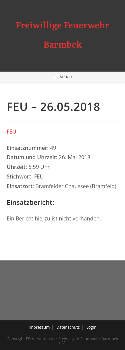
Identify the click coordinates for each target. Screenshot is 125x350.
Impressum (39, 327)
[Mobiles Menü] (63, 77)
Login (91, 327)
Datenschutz (68, 327)
